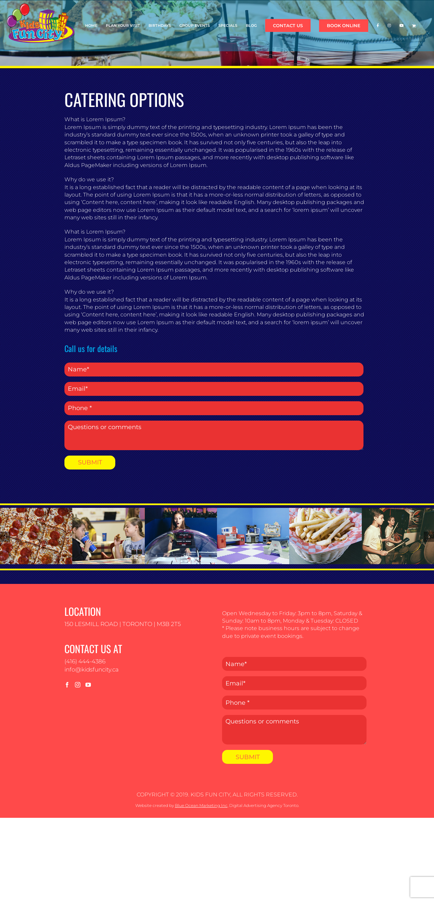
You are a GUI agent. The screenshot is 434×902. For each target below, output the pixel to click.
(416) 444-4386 (84, 661)
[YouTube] (88, 684)
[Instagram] (77, 684)
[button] (5, 537)
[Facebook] (67, 684)
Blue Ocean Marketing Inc (201, 805)
